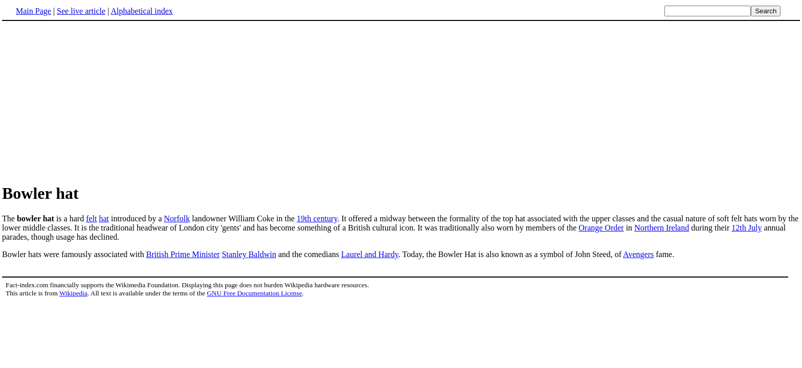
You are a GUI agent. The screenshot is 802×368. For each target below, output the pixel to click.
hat (104, 218)
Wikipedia (73, 293)
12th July (746, 227)
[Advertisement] (88, 101)
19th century (317, 218)
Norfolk (177, 218)
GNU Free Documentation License (254, 293)
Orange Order (600, 227)
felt (91, 218)
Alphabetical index (141, 11)
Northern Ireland (661, 227)
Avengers (638, 254)
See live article (81, 11)
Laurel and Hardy (369, 254)
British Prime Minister (183, 254)
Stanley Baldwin (249, 254)
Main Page (33, 11)
